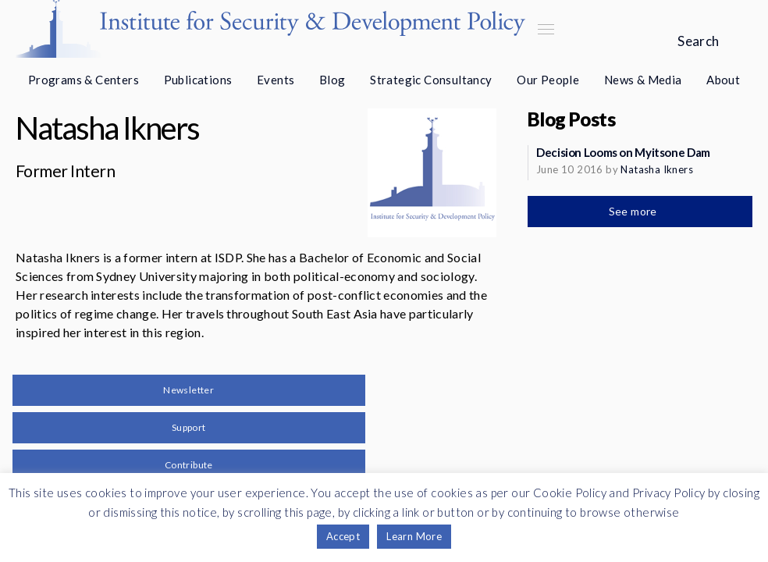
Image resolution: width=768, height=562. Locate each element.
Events (275, 80)
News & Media (643, 80)
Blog (332, 80)
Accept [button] (343, 536)
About (723, 80)
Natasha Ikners (656, 169)
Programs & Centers (83, 80)
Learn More (414, 536)
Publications (198, 80)
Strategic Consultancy (431, 80)
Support (189, 427)
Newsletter (188, 390)
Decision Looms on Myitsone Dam (623, 152)
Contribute (189, 465)
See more (634, 211)
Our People (548, 80)
